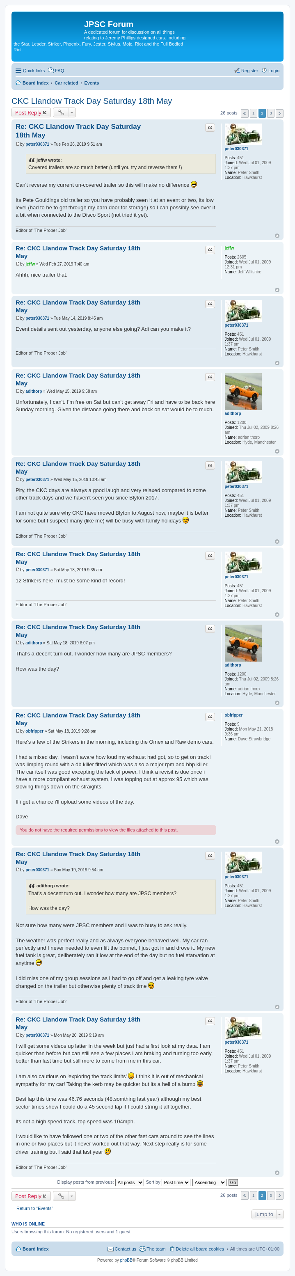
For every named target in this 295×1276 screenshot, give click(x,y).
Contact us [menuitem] (126, 1248)
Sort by (168, 1182)
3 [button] (271, 113)
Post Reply (28, 112)
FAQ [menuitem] (59, 70)
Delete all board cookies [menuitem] (200, 1248)
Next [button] (280, 113)
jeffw (229, 248)
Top (277, 236)
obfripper (234, 715)
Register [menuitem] (249, 70)
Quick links (34, 70)
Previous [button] (245, 113)
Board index (36, 1248)
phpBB (126, 1260)
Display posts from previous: (100, 1182)
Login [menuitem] (273, 70)
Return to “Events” (34, 1208)
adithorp (233, 413)
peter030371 (237, 149)
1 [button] (253, 113)
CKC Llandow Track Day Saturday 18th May (91, 100)
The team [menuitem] (155, 1248)
